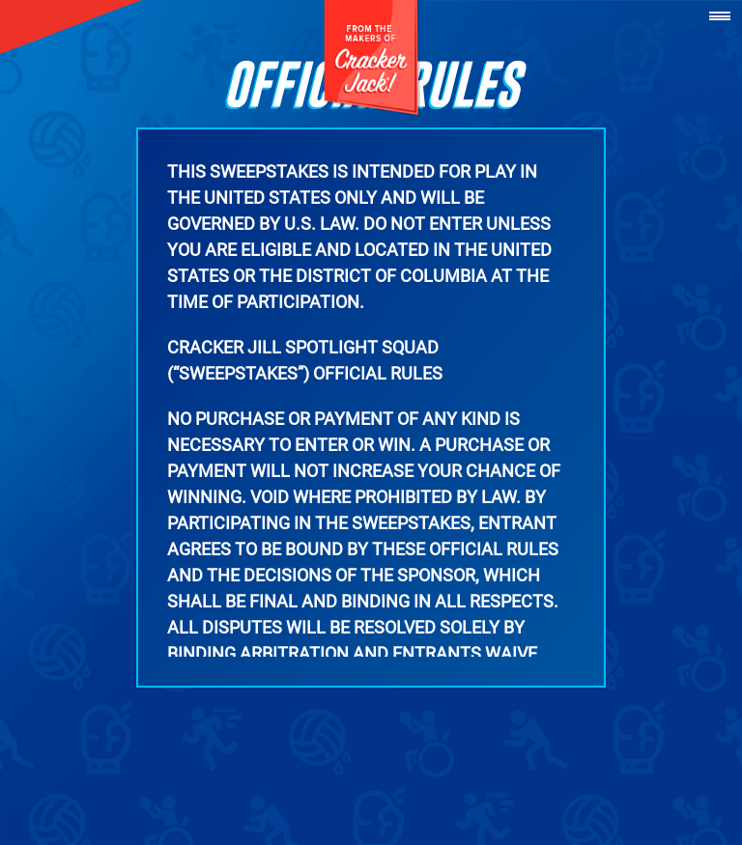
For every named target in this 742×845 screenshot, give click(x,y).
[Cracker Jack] (371, 58)
